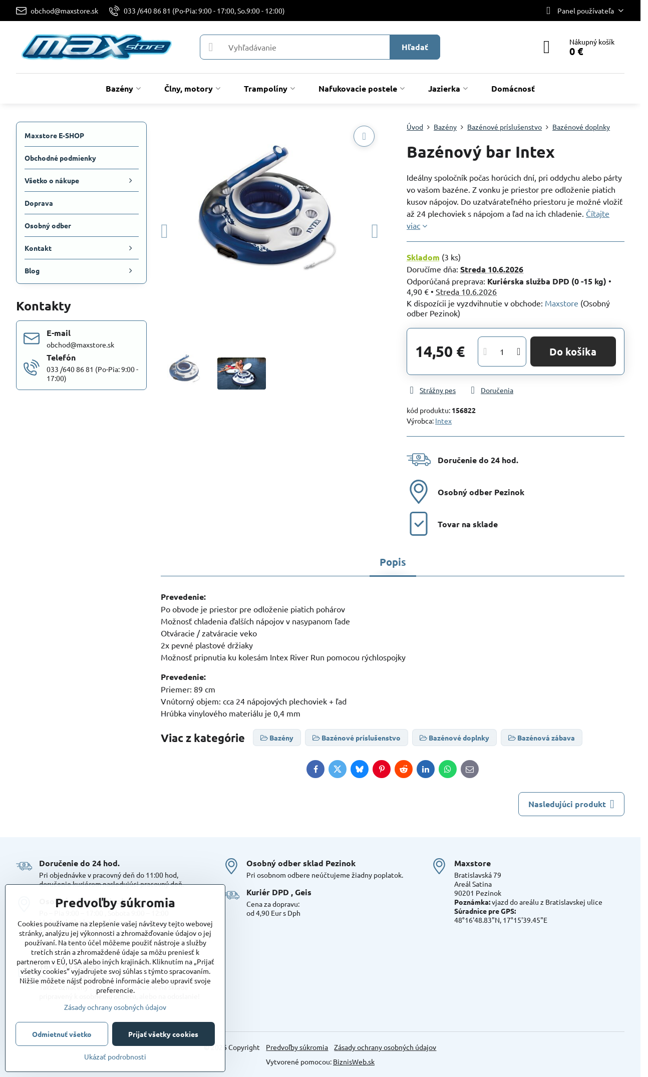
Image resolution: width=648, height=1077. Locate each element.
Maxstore (561, 303)
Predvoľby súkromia (297, 1046)
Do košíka (572, 351)
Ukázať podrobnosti (115, 1056)
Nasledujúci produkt (571, 804)
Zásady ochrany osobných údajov (385, 1046)
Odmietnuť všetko (62, 1033)
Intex (443, 420)
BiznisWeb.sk (354, 1061)
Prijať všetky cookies (163, 1033)
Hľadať (415, 47)
